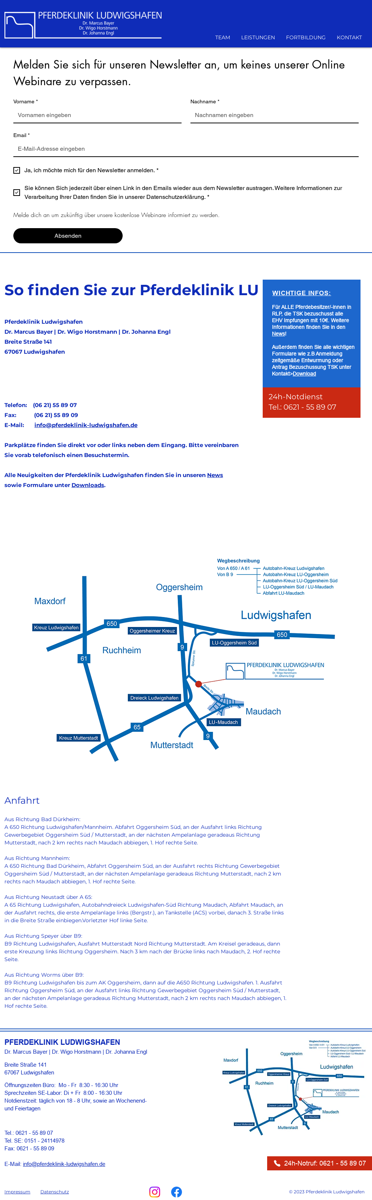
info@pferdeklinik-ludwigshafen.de (85, 425)
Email (21, 135)
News (215, 475)
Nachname (204, 102)
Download (304, 374)
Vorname (25, 102)
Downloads (88, 485)
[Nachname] (272, 115)
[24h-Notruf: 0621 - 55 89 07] (319, 1163)
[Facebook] (176, 1192)
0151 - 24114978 (44, 1140)
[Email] (183, 148)
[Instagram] (154, 1192)
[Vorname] (95, 115)
